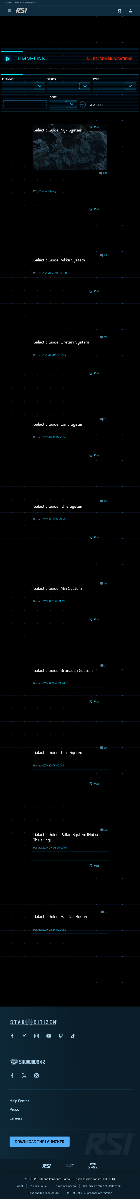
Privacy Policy (38, 1185)
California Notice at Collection (102, 1185)
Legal (19, 1185)
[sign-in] (130, 10)
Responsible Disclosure (43, 1192)
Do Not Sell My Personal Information (89, 1192)
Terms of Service (65, 1185)
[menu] (9, 10)
